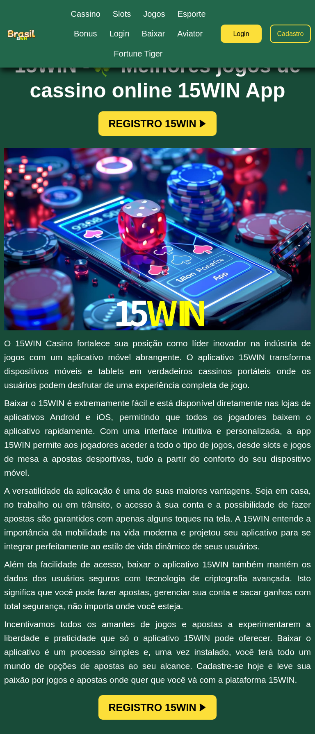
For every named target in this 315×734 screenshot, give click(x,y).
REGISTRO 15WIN (158, 123)
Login (241, 33)
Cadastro (290, 33)
